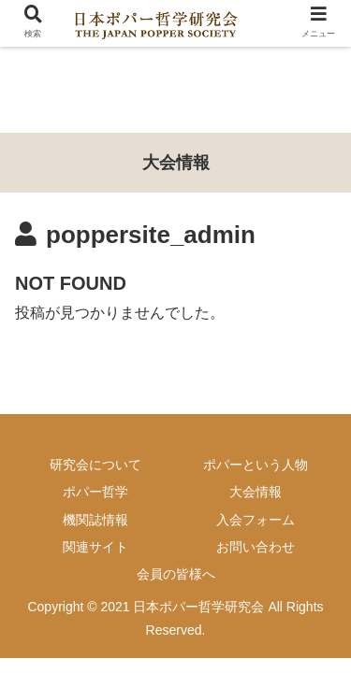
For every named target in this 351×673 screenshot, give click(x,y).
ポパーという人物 (255, 464)
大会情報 (255, 491)
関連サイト (95, 546)
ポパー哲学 (95, 491)
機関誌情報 (95, 519)
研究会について (95, 464)
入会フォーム (255, 519)
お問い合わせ (255, 546)
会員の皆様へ (176, 573)
